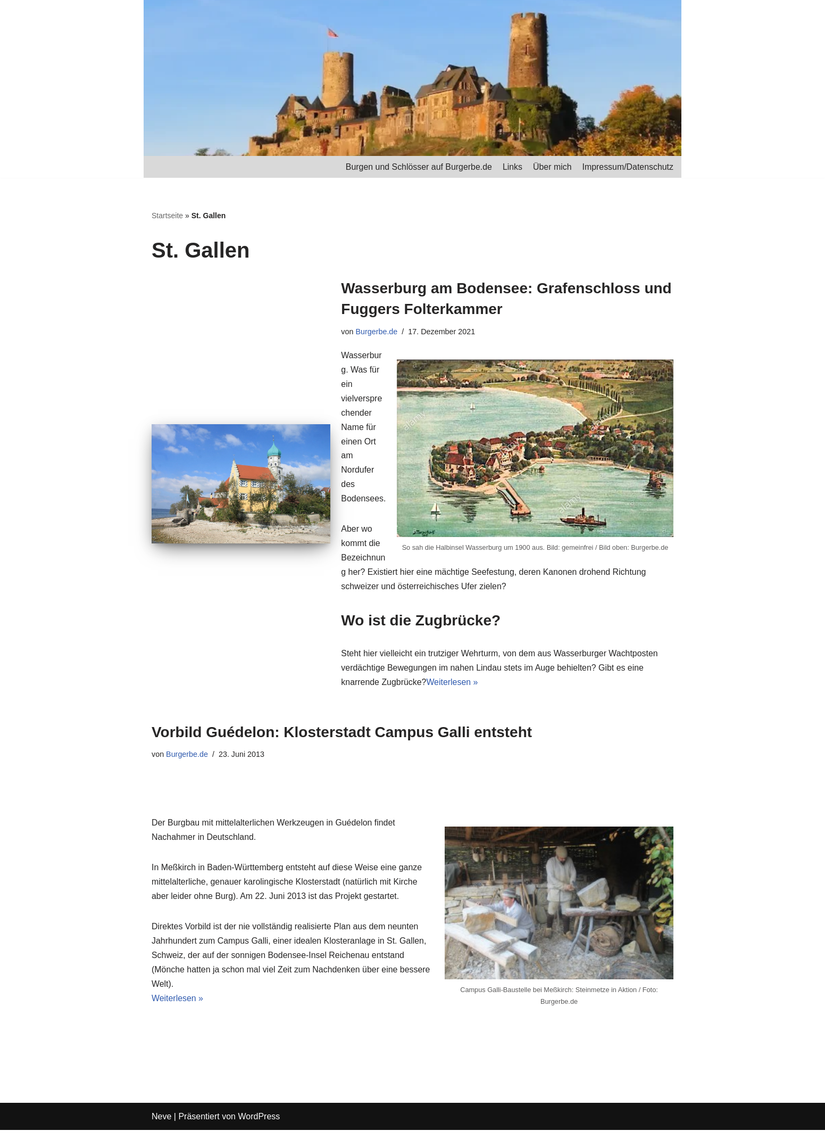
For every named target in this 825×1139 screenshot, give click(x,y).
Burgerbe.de (377, 331)
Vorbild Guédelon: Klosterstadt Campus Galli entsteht (342, 735)
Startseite (167, 216)
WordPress (259, 1125)
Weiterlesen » (453, 685)
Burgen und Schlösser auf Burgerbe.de (417, 166)
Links (511, 166)
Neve (161, 1125)
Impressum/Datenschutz (627, 166)
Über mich (551, 166)
